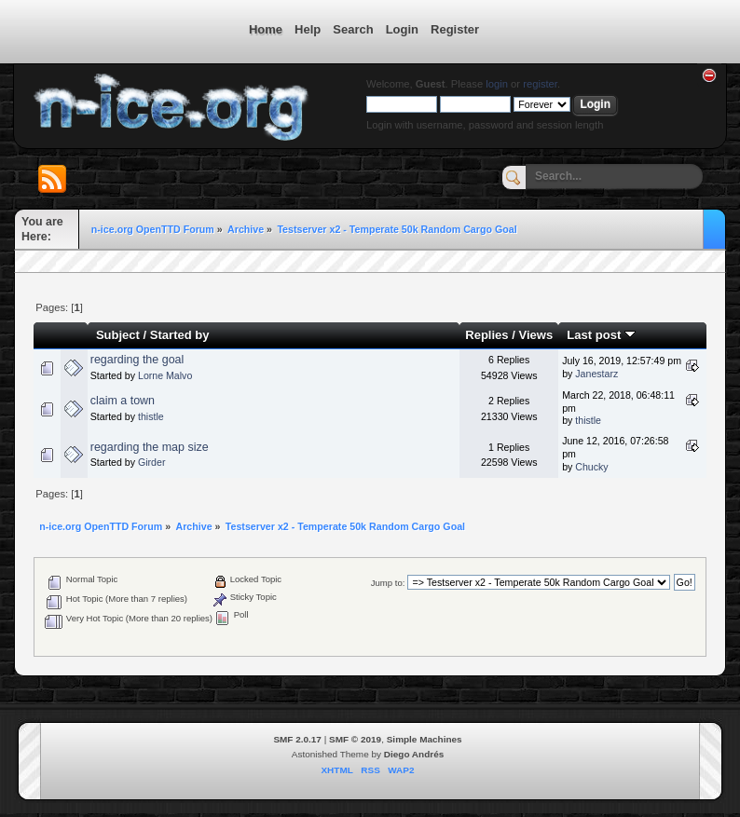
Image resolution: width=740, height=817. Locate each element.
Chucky (591, 466)
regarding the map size (149, 447)
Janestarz (596, 373)
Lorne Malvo (165, 375)
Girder (151, 462)
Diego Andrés (414, 754)
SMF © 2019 (355, 739)
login (497, 83)
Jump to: (388, 583)
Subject (118, 335)
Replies (486, 335)
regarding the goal (137, 359)
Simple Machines (424, 739)
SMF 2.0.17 (297, 739)
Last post (601, 335)
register (540, 83)
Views (535, 335)
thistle (151, 416)
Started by (180, 335)
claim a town (122, 400)
